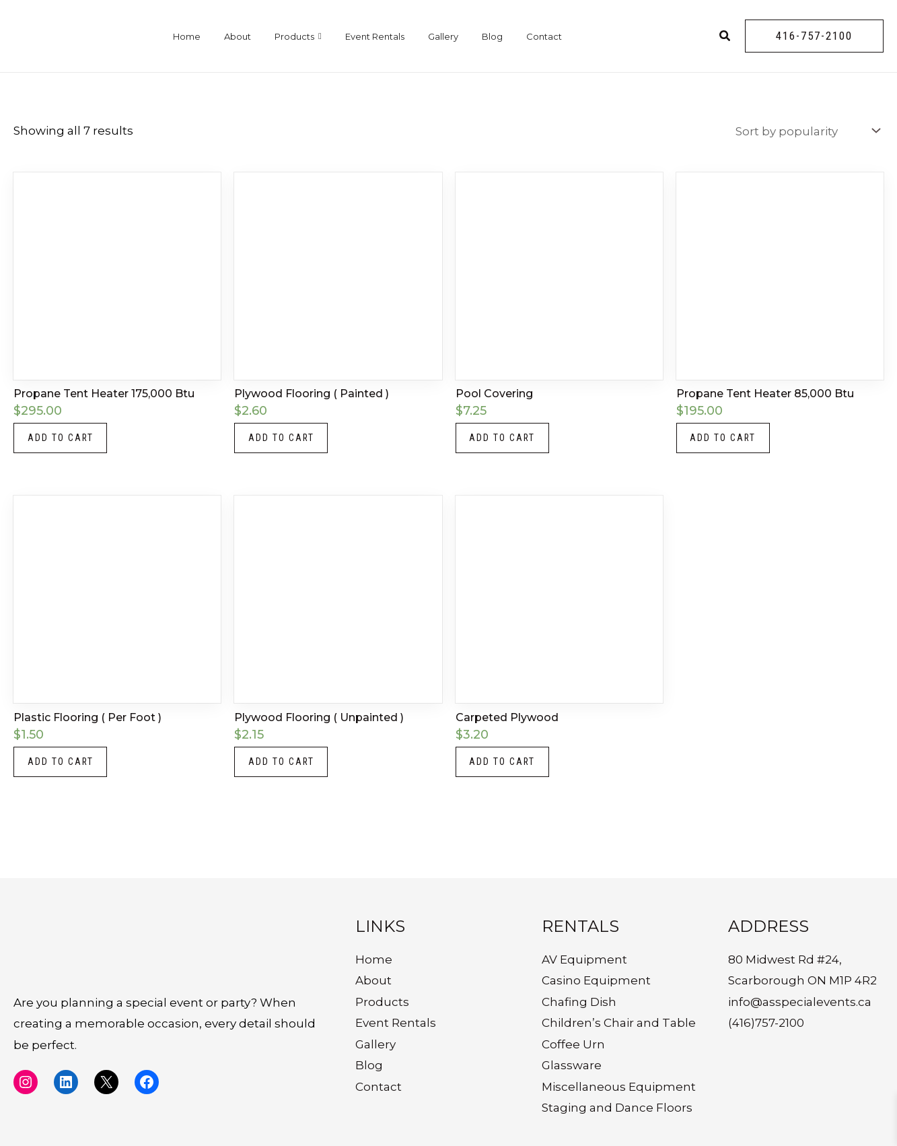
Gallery (443, 36)
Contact (544, 36)
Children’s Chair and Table (619, 1023)
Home (187, 36)
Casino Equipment (596, 980)
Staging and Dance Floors (617, 1107)
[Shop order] (806, 131)
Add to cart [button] (61, 438)
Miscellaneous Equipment (619, 1086)
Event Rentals (374, 36)
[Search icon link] (725, 37)
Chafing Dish (579, 1002)
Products (298, 36)
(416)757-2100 (766, 1023)
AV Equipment (584, 959)
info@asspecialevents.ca (799, 1002)
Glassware (572, 1065)
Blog (492, 36)
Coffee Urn (573, 1044)
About (237, 36)
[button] (814, 36)
